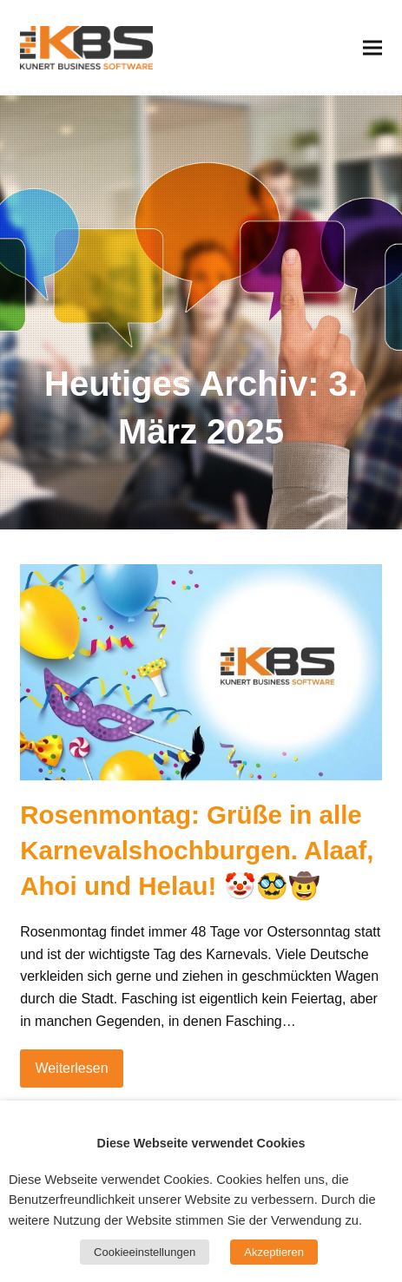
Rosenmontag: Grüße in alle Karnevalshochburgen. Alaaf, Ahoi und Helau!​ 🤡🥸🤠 (196, 849)
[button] (372, 47)
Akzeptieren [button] (274, 1252)
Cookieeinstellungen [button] (144, 1252)
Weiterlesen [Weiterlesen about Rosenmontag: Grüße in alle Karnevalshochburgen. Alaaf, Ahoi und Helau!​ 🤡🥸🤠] (71, 1068)
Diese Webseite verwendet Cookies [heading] (201, 1143)
